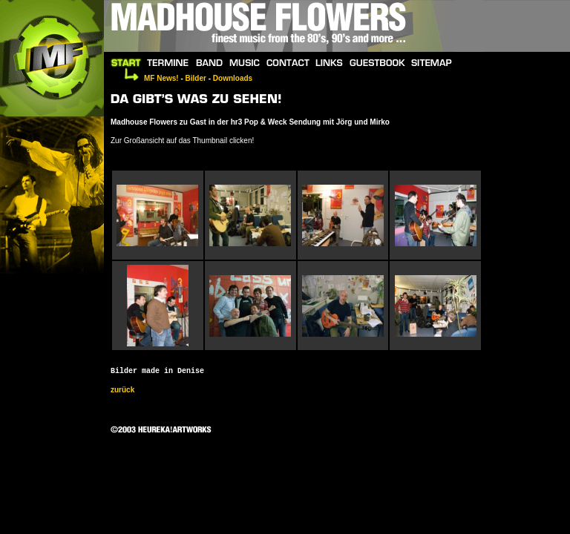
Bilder (196, 78)
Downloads (232, 78)
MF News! (161, 78)
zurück (122, 390)
